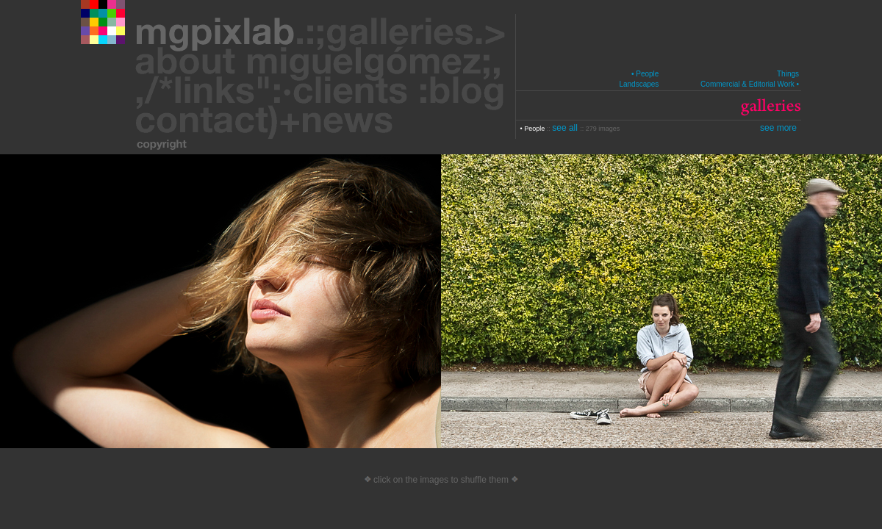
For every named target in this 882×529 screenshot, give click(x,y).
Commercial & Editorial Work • (749, 84)
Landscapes (639, 84)
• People (645, 74)
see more (778, 128)
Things (788, 74)
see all (566, 128)
